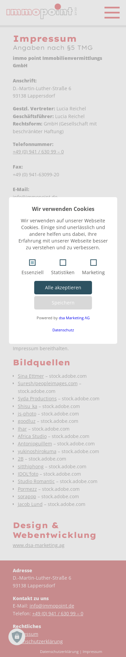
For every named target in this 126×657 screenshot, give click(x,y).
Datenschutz (63, 329)
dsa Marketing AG (74, 317)
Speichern (63, 302)
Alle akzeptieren (63, 287)
